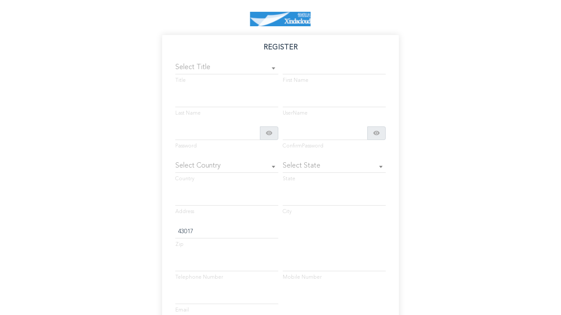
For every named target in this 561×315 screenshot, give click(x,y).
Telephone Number (199, 277)
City (287, 211)
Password (186, 146)
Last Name (188, 113)
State (289, 179)
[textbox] (226, 67)
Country (185, 179)
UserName (295, 113)
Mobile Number (302, 277)
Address (184, 211)
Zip (179, 244)
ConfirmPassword (303, 146)
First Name (296, 80)
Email (182, 310)
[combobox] (226, 67)
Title (180, 80)
